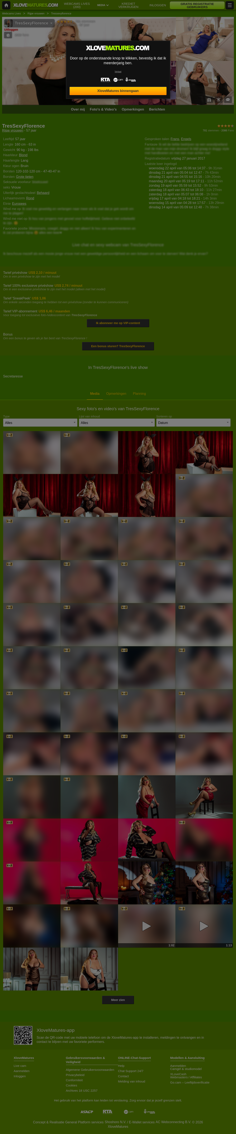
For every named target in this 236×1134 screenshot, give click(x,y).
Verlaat (118, 71)
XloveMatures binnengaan (118, 91)
